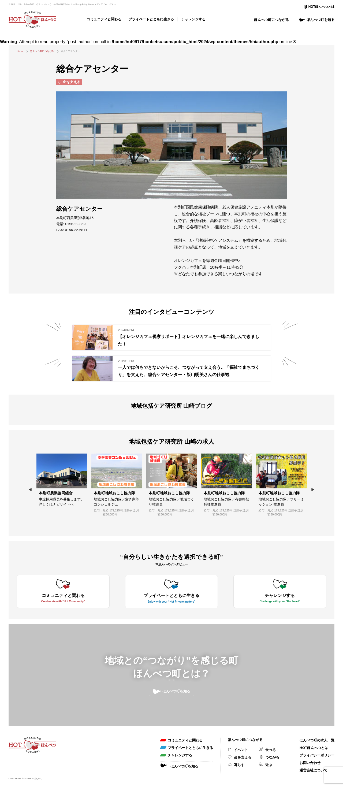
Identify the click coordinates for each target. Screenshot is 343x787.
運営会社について (313, 770)
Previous (30, 489)
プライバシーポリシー (317, 755)
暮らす (239, 765)
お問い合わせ (310, 763)
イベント (241, 750)
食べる (270, 750)
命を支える (242, 757)
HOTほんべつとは (321, 7)
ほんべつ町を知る (320, 20)
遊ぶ (268, 765)
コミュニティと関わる (104, 19)
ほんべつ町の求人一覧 (317, 740)
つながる (272, 757)
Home (20, 51)
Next (312, 489)
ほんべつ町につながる (271, 20)
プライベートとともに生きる (151, 19)
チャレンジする (193, 19)
